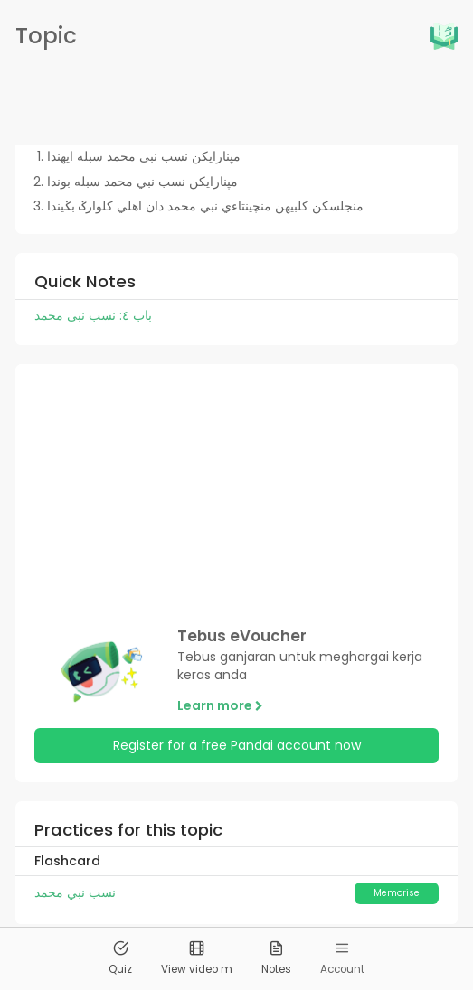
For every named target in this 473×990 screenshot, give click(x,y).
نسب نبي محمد (75, 892)
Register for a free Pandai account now (237, 745)
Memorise (397, 893)
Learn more (220, 705)
